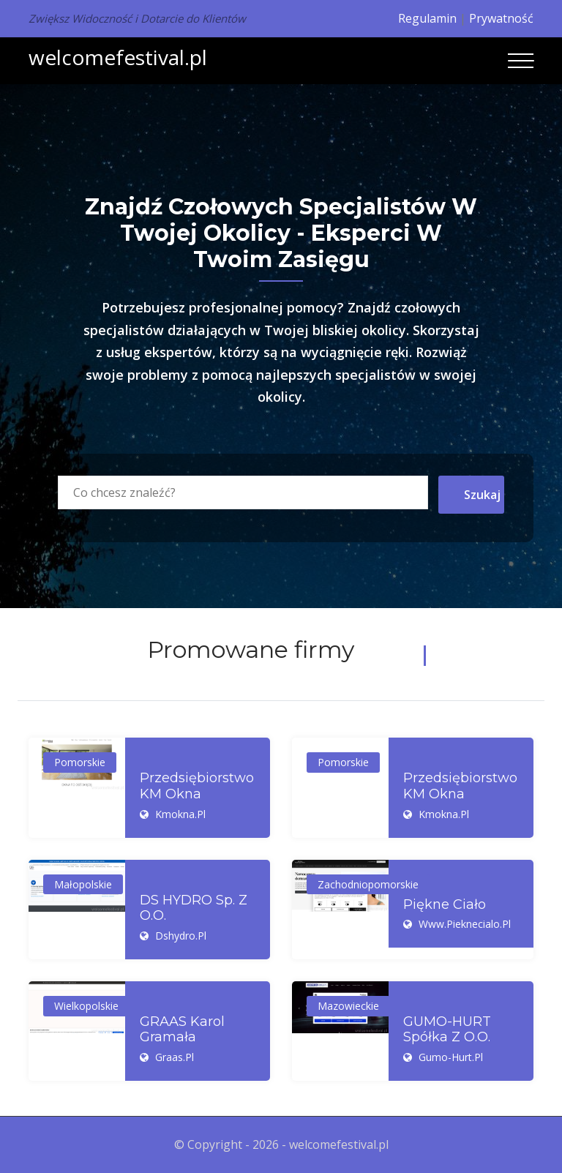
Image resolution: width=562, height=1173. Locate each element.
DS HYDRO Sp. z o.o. (193, 908)
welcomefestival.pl (118, 57)
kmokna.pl (180, 814)
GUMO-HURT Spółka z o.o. (447, 1030)
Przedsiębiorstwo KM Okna (197, 786)
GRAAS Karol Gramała (182, 1030)
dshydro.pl (180, 935)
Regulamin (427, 18)
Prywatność (501, 18)
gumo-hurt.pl (451, 1057)
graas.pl (174, 1057)
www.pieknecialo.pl (465, 924)
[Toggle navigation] (520, 60)
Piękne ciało (444, 904)
